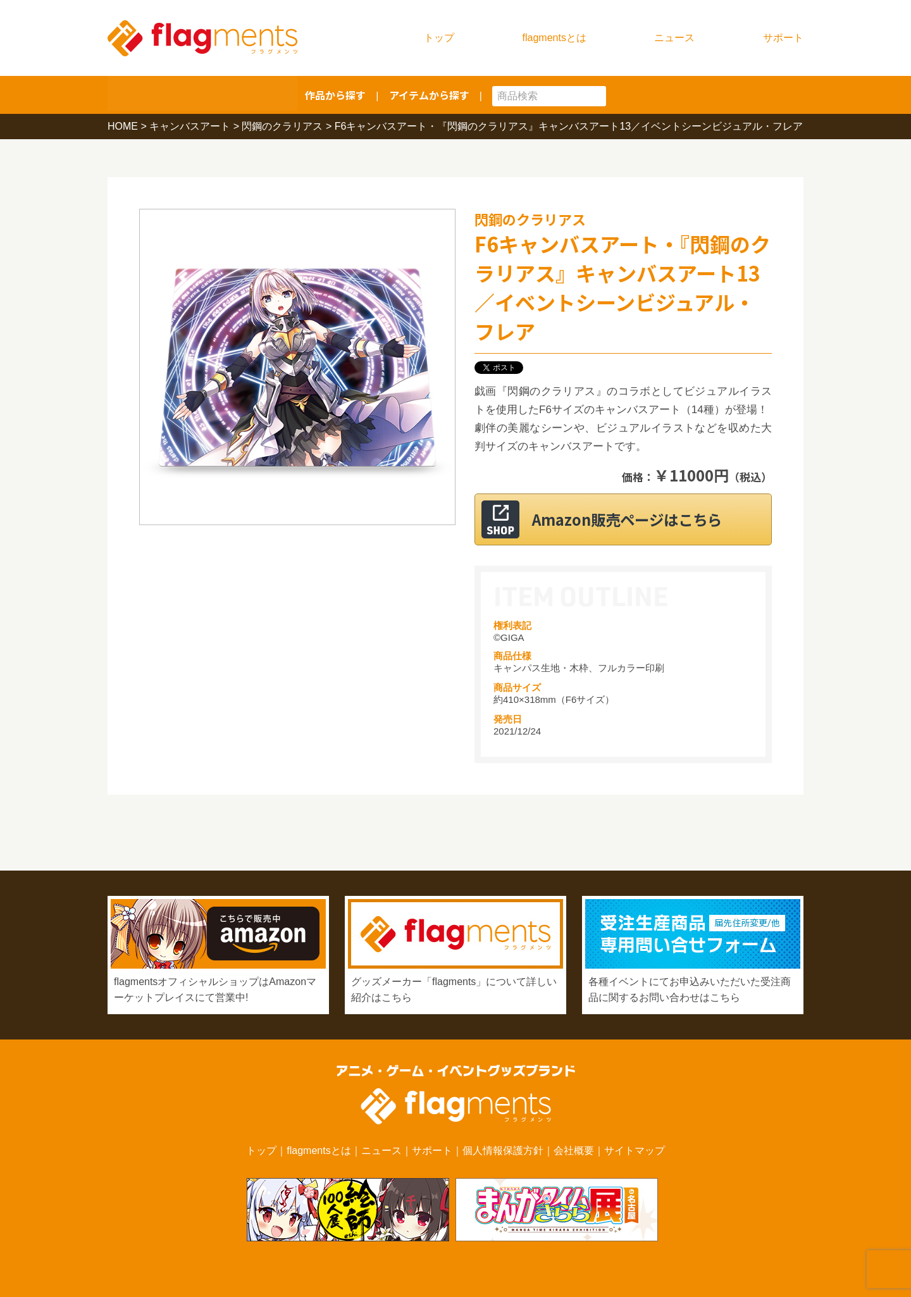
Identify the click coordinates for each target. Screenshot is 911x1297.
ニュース (674, 37)
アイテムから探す (429, 94)
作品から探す (335, 94)
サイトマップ (634, 1150)
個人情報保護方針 (502, 1150)
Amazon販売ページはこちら (638, 519)
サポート (783, 37)
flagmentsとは (554, 37)
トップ (439, 37)
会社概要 (574, 1150)
